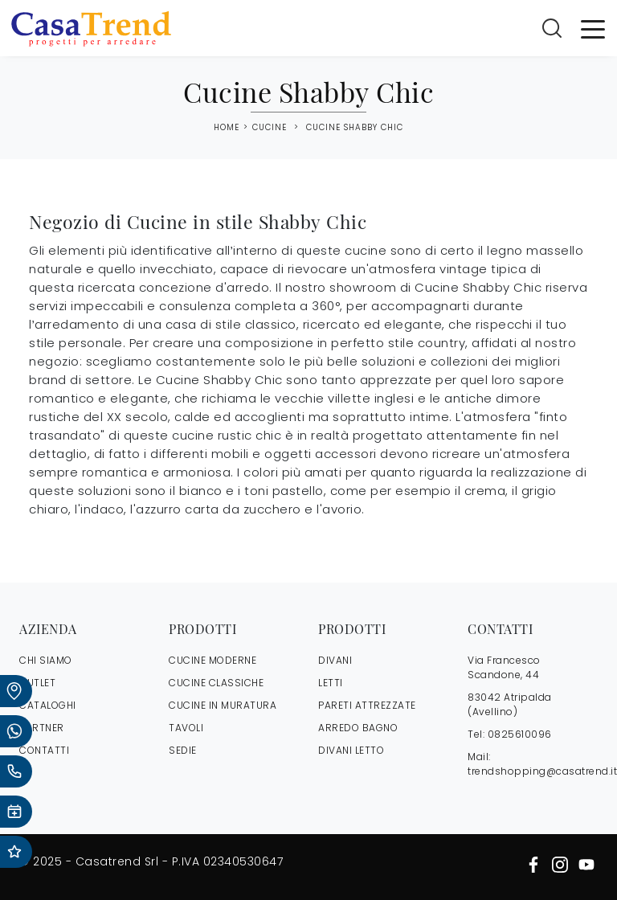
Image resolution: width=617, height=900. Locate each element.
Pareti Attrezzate (367, 705)
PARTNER (41, 727)
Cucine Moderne (212, 660)
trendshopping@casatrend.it (542, 771)
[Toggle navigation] (593, 28)
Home (226, 127)
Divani (335, 660)
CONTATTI (44, 750)
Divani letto (351, 750)
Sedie (183, 750)
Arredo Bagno (358, 727)
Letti (330, 682)
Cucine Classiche (216, 682)
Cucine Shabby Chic (354, 127)
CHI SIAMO (45, 660)
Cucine (269, 127)
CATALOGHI (47, 705)
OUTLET (37, 682)
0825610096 (520, 734)
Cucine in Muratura (222, 705)
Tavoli (186, 727)
